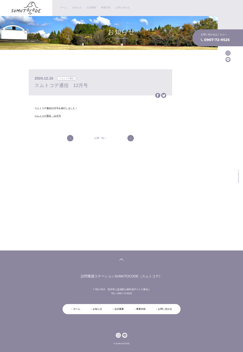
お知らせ (97, 309)
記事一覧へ (100, 138)
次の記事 (130, 138)
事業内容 (141, 309)
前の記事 (70, 138)
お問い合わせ (165, 309)
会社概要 (119, 309)
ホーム (76, 309)
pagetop (121, 260)
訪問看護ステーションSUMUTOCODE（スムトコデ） (121, 276)
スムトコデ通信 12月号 (48, 116)
